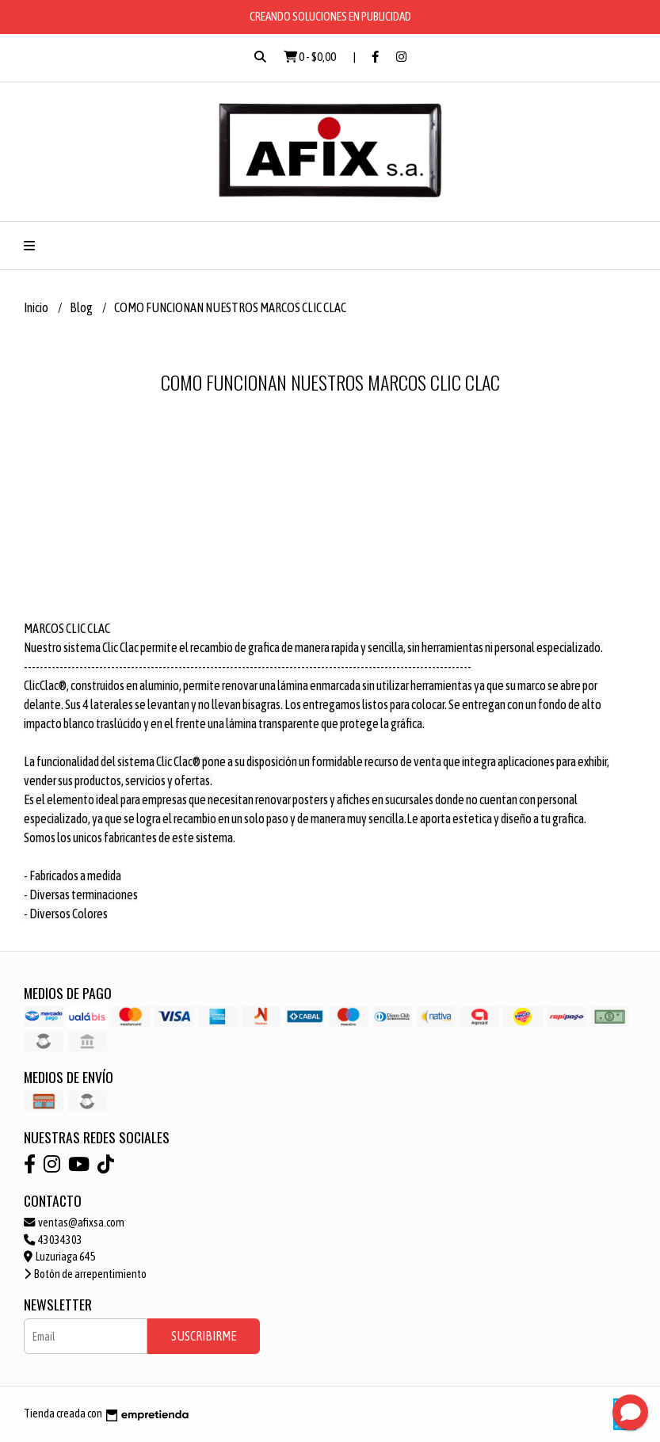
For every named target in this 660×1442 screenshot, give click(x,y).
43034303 (53, 1240)
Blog (82, 307)
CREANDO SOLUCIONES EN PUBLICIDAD (330, 16)
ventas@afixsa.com (74, 1222)
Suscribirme (203, 1336)
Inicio (37, 307)
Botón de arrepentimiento (85, 1274)
